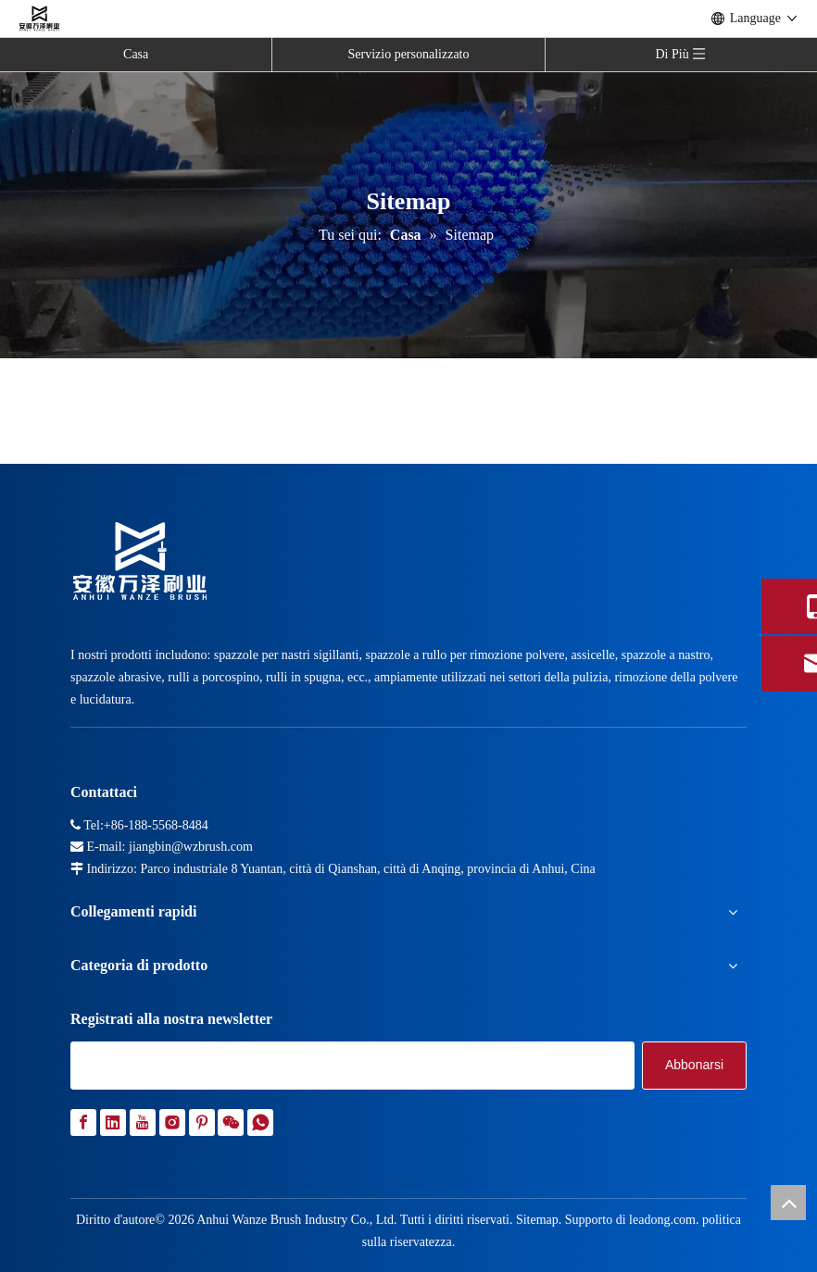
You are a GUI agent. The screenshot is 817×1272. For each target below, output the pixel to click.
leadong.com (662, 1220)
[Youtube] (143, 1122)
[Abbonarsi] (694, 1065)
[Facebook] (83, 1122)
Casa (135, 54)
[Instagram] (172, 1122)
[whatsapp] (260, 1122)
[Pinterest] (202, 1122)
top (788, 1202)
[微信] (231, 1122)
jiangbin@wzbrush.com (191, 847)
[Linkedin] (113, 1122)
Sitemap (537, 1220)
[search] (352, 1065)
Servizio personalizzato (408, 54)
